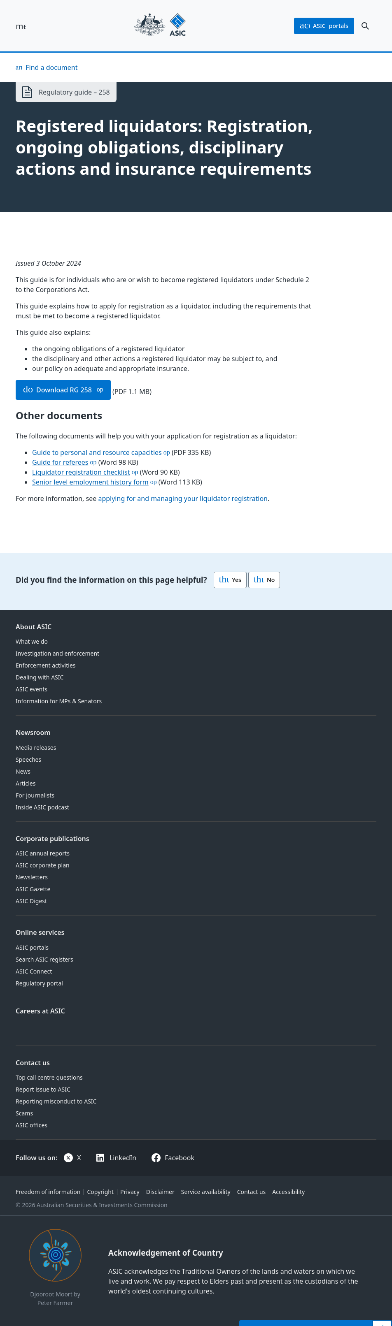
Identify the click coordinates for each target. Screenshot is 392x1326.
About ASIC (33, 626)
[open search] (365, 25)
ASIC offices (31, 1125)
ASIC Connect (34, 971)
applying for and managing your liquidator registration (183, 498)
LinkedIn (123, 1157)
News (23, 771)
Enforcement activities (45, 665)
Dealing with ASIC (39, 677)
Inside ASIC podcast (42, 807)
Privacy (130, 1192)
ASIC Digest (31, 901)
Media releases (36, 747)
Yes (230, 580)
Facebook (179, 1157)
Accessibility (288, 1192)
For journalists (35, 795)
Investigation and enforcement (57, 653)
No (264, 580)
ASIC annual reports (43, 853)
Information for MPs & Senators (59, 701)
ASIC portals (32, 947)
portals (324, 26)
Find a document (50, 67)
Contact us (33, 1062)
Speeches (28, 759)
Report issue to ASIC (43, 1089)
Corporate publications (52, 838)
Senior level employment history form (90, 482)
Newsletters (32, 877)
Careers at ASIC (40, 1010)
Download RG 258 (57, 390)
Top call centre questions (49, 1077)
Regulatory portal (39, 983)
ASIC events (31, 689)
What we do (32, 641)
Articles (25, 783)
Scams (24, 1113)
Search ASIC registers (44, 959)
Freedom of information (48, 1192)
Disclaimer (160, 1192)
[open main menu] (21, 26)
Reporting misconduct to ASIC (56, 1101)
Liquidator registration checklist (81, 472)
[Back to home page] (160, 25)
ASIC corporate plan (43, 865)
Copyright (100, 1192)
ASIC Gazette (33, 889)
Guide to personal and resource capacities (97, 452)
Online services (40, 932)
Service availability (206, 1192)
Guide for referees (60, 462)
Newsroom (33, 732)
